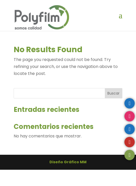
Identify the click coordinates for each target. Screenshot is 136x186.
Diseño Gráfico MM (68, 162)
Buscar (113, 93)
